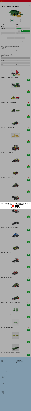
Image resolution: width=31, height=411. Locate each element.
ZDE (19, 207)
